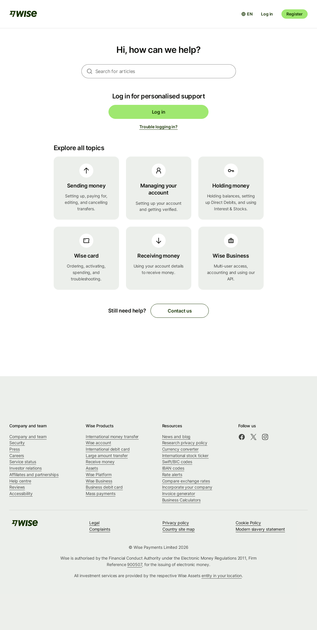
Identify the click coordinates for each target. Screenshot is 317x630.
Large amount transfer (107, 455)
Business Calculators (181, 499)
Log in (267, 13)
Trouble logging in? (158, 126)
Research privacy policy (184, 442)
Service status (22, 461)
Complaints (99, 529)
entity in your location (222, 575)
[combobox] (165, 71)
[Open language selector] (247, 14)
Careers (16, 455)
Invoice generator (178, 493)
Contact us (180, 311)
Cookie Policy (248, 522)
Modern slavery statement (260, 529)
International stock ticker (185, 455)
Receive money (100, 461)
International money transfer (112, 436)
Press (14, 449)
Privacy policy (175, 522)
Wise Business (99, 480)
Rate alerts (172, 474)
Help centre (20, 480)
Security (17, 442)
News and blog (176, 436)
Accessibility (21, 493)
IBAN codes (173, 468)
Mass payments (100, 493)
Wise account (98, 442)
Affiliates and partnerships (34, 474)
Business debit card (104, 487)
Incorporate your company (187, 487)
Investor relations (25, 468)
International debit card (108, 449)
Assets (92, 468)
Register (294, 13)
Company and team (28, 436)
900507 (134, 564)
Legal (94, 522)
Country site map (178, 529)
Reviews (17, 487)
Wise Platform (99, 474)
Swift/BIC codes (177, 461)
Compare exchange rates (186, 480)
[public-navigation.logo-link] (24, 525)
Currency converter (180, 449)
